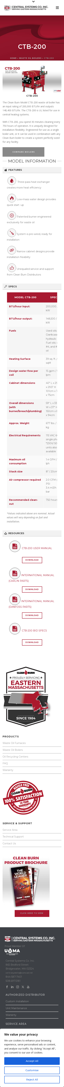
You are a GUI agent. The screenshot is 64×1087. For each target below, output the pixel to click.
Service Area (10, 829)
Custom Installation (17, 1001)
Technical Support (13, 836)
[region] (32, 1058)
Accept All (32, 1061)
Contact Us (9, 843)
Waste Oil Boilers (13, 749)
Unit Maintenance (16, 1008)
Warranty (8, 770)
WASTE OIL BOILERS (30, 58)
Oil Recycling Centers (15, 756)
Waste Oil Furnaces (14, 743)
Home (13, 58)
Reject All (32, 1079)
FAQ (5, 763)
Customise (32, 1070)
